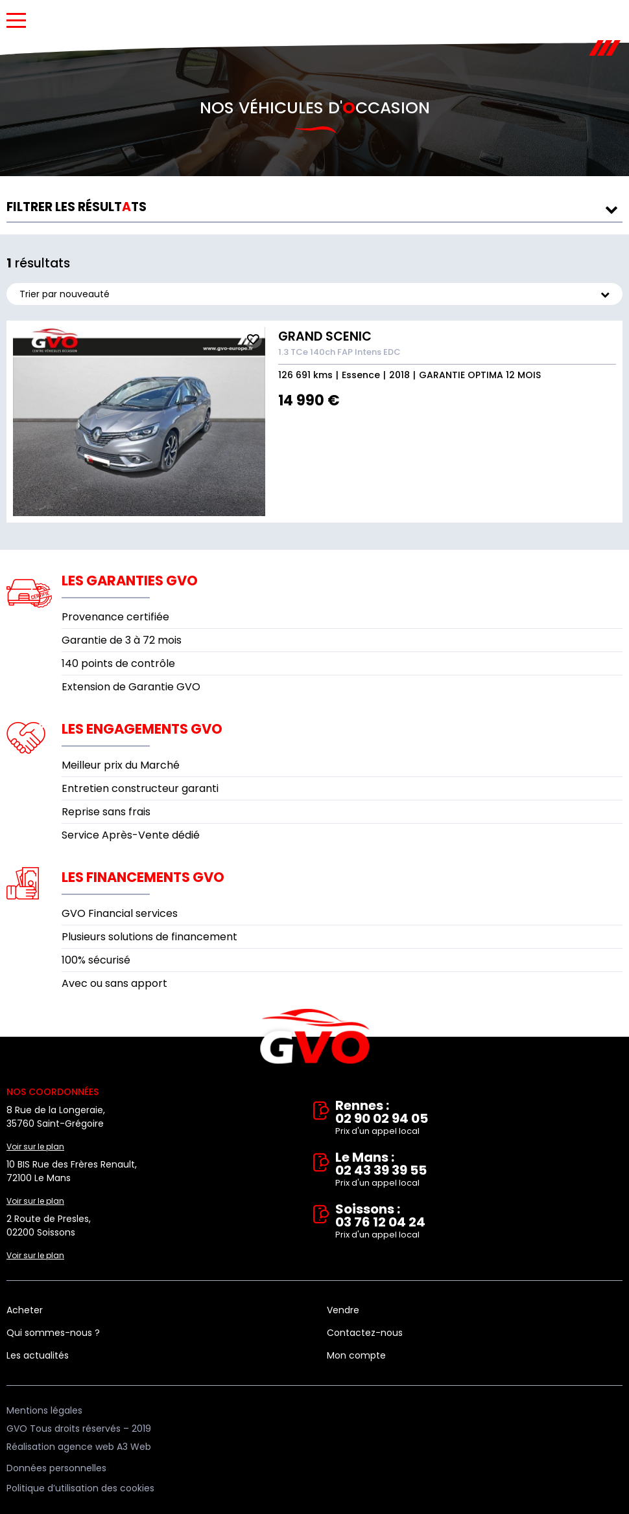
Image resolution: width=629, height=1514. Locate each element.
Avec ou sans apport (114, 983)
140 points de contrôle (118, 663)
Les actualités (37, 1355)
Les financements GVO (143, 877)
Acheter (24, 1310)
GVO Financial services (120, 913)
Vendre (343, 1310)
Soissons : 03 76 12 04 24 (479, 1222)
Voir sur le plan (35, 1146)
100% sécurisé (96, 960)
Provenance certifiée (115, 616)
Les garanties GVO (130, 580)
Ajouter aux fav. (253, 339)
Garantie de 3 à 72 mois (122, 640)
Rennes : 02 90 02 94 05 (479, 1118)
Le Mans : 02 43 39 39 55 (479, 1170)
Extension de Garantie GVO (131, 686)
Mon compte (356, 1355)
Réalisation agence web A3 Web (78, 1446)
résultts (76, 207)
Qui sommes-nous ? (53, 1332)
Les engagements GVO (142, 728)
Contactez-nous (365, 1332)
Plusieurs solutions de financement (149, 936)
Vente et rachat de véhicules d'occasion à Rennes (315, 1037)
